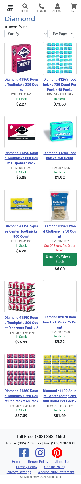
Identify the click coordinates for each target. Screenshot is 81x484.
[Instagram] (40, 455)
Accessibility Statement (56, 472)
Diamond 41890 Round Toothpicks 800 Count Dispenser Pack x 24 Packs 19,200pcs (21, 323)
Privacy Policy (26, 467)
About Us (62, 462)
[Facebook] (24, 455)
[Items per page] (61, 34)
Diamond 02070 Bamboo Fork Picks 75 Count (59, 322)
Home (16, 462)
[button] (10, 7)
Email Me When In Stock (59, 259)
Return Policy (38, 462)
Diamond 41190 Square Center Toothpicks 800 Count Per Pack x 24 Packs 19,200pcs (60, 396)
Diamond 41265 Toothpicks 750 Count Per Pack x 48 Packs (60, 84)
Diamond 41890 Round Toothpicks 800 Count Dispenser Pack (21, 158)
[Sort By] (26, 34)
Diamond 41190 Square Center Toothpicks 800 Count (21, 231)
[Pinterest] (57, 455)
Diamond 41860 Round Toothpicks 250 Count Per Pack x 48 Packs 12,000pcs (21, 396)
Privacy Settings (19, 472)
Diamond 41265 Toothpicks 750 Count (59, 155)
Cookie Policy (54, 467)
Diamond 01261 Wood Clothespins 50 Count (59, 231)
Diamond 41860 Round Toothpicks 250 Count (21, 84)
